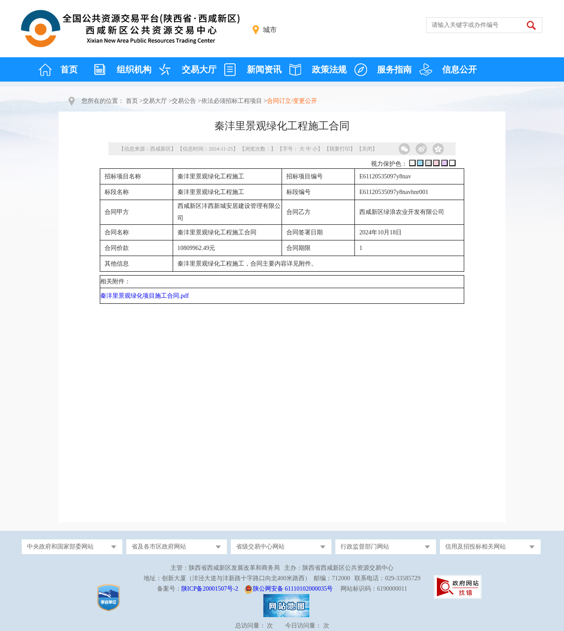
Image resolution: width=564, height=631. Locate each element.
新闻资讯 (264, 69)
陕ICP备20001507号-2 (209, 588)
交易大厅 (199, 69)
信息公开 (459, 69)
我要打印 (339, 149)
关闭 (367, 149)
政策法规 (329, 69)
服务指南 (394, 69)
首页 (69, 69)
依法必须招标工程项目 (231, 101)
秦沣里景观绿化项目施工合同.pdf (144, 295)
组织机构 (134, 69)
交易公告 (184, 101)
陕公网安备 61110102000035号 (293, 588)
